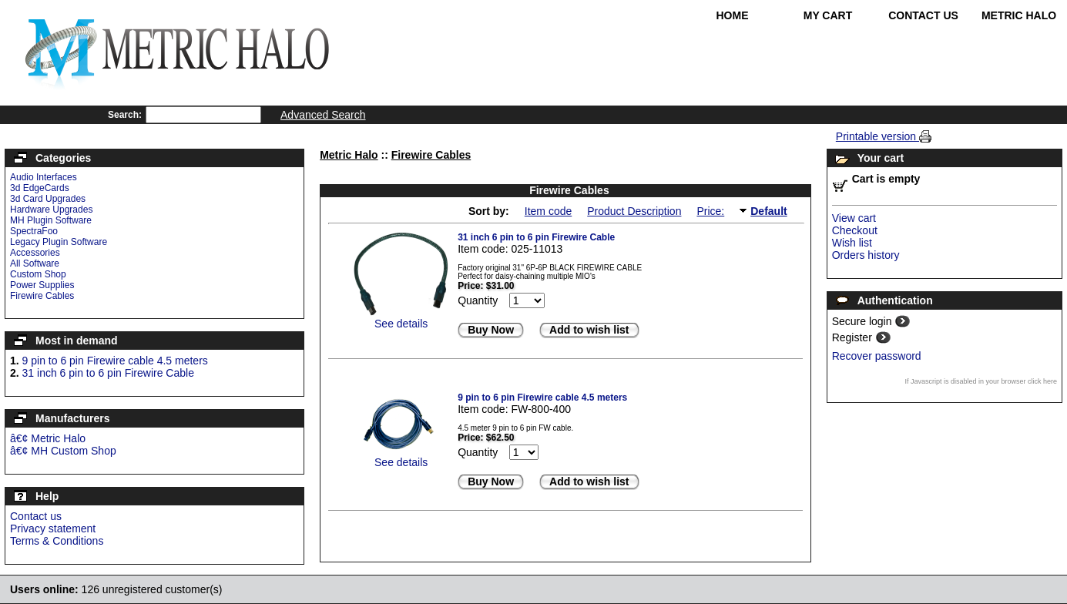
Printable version (877, 136)
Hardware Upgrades (51, 209)
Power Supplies (42, 285)
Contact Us (923, 15)
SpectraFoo (34, 231)
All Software (34, 263)
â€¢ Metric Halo (48, 438)
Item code (548, 211)
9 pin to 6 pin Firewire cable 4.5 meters (115, 360)
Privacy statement (53, 528)
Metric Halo (1018, 15)
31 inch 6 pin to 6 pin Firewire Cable (108, 373)
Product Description (634, 211)
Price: (710, 211)
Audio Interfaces (43, 177)
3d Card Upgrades (48, 198)
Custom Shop (38, 274)
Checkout (854, 230)
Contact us (36, 516)
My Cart (828, 15)
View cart (854, 218)
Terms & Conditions (56, 541)
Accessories (35, 252)
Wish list (852, 243)
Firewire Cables (42, 295)
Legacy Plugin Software (58, 242)
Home (732, 15)
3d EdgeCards (39, 188)
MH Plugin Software (51, 220)
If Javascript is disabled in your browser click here (980, 381)
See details (401, 323)
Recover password (876, 356)
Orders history (866, 255)
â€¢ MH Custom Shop (63, 451)
